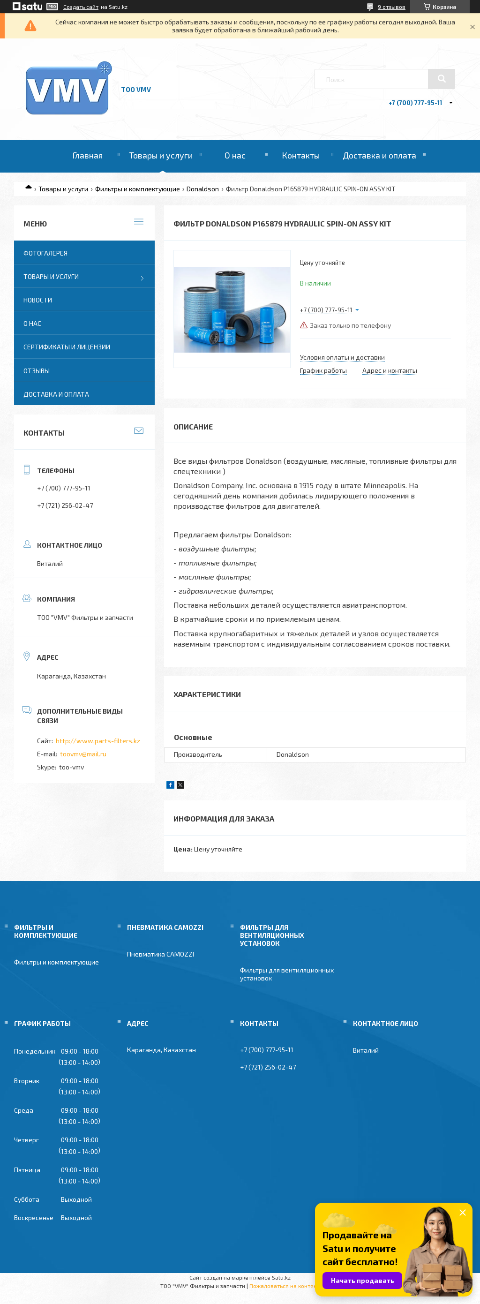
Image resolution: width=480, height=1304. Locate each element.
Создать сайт (80, 6)
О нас (235, 155)
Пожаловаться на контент (284, 1285)
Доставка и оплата (379, 155)
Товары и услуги (161, 155)
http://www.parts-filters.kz (98, 741)
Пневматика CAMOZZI (160, 954)
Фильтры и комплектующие (137, 189)
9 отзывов (391, 6)
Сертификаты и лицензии (66, 347)
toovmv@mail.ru (83, 754)
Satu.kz (281, 1277)
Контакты (301, 155)
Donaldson (203, 189)
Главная (87, 155)
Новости (37, 300)
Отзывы (36, 371)
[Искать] (441, 79)
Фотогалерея (45, 253)
